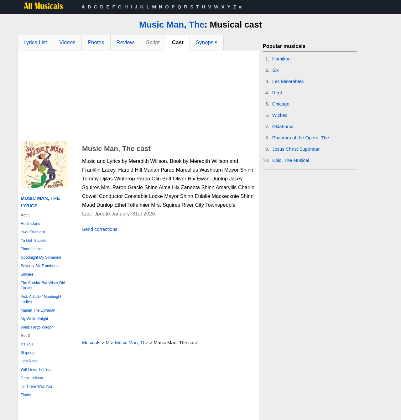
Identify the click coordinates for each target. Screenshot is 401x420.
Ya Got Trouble (33, 240)
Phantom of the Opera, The (300, 137)
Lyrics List (35, 42)
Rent (277, 92)
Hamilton (281, 58)
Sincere (27, 274)
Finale (26, 395)
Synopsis (206, 42)
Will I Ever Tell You (36, 369)
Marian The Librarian (38, 310)
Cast (178, 42)
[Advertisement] (138, 97)
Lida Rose (29, 361)
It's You (27, 344)
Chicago (280, 103)
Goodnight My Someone (41, 257)
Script (152, 42)
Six (275, 70)
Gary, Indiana (32, 378)
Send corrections (99, 229)
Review (125, 42)
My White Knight (34, 319)
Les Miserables (288, 81)
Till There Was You (36, 386)
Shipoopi (28, 352)
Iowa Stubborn (33, 232)
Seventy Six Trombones (40, 266)
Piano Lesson (32, 249)
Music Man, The (171, 24)
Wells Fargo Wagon (37, 327)
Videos (67, 42)
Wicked (280, 115)
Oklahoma (283, 126)
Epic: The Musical (290, 160)
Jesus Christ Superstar (296, 149)
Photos (96, 42)
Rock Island (30, 223)
